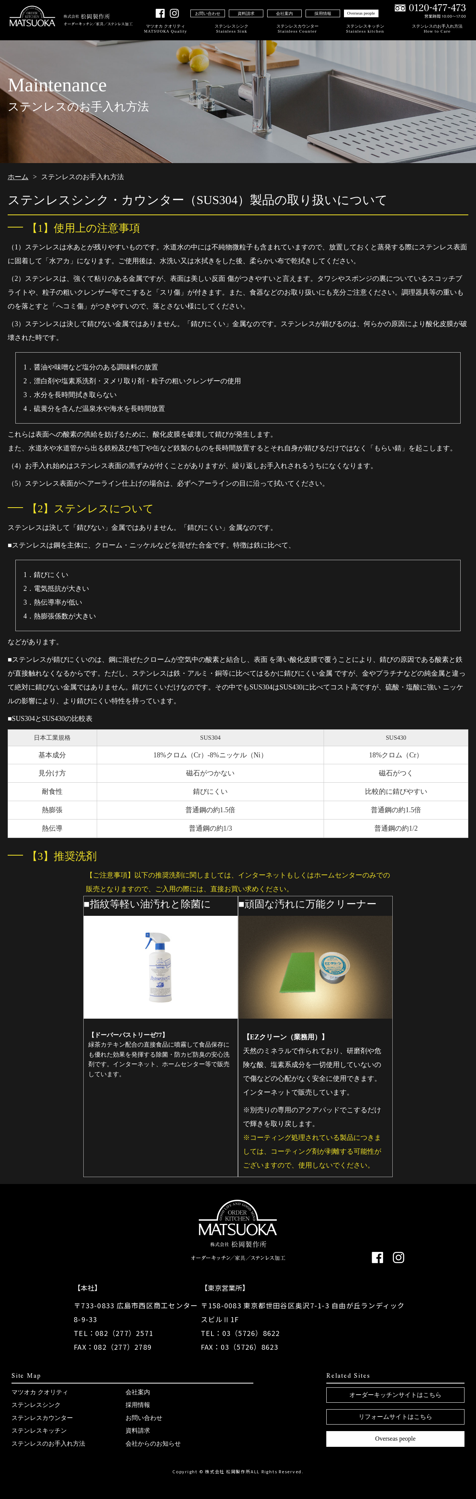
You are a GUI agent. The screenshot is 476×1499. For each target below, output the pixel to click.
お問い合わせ (207, 13)
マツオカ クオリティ (165, 29)
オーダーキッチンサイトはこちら (395, 1395)
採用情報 (322, 13)
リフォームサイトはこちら (395, 1416)
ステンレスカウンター (297, 29)
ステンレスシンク (231, 29)
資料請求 (246, 13)
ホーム (18, 177)
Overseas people (361, 13)
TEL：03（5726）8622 (240, 1333)
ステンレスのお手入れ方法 (437, 29)
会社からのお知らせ (153, 1443)
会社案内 (284, 13)
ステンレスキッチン (365, 29)
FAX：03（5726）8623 (240, 1347)
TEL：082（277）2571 (113, 1333)
